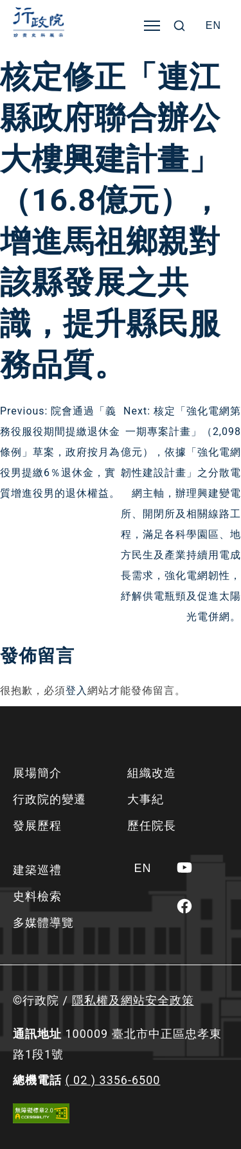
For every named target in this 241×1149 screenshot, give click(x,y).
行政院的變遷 (49, 799)
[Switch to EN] (213, 26)
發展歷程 (37, 825)
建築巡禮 (37, 870)
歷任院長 (151, 825)
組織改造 (151, 772)
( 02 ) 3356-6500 (112, 1080)
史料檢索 (37, 896)
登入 (76, 690)
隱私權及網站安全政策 (133, 1000)
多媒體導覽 (43, 922)
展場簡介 (37, 772)
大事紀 (145, 799)
